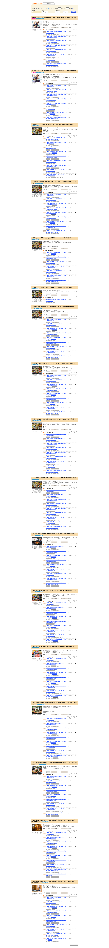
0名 (73, 8)
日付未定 (49, 8)
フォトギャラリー (48, 3)
